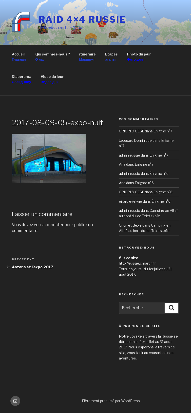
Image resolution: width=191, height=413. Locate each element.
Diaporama (21, 79)
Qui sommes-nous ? (52, 57)
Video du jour (52, 79)
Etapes (111, 57)
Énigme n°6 (159, 173)
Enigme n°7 (162, 131)
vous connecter (49, 224)
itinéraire (87, 57)
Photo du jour (139, 57)
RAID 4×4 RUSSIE (82, 19)
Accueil (19, 57)
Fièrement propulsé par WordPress (111, 401)
